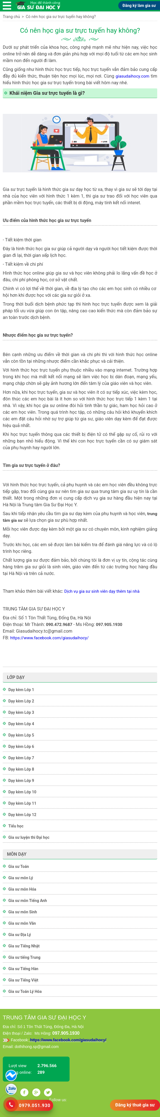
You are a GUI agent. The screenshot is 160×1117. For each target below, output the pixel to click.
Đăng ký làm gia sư (139, 5)
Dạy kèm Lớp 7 (21, 758)
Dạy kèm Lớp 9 (21, 780)
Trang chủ (11, 16)
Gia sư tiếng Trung (24, 957)
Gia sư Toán (18, 866)
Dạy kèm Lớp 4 (21, 724)
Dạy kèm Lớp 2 (21, 701)
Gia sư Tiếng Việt (23, 980)
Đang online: (20, 1072)
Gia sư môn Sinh (22, 912)
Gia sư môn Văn (22, 923)
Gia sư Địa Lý (19, 934)
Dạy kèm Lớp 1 (21, 689)
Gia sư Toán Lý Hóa (25, 991)
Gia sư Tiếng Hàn (23, 969)
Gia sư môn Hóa (22, 889)
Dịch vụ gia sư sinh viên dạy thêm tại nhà (101, 591)
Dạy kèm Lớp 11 (22, 803)
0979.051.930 (34, 1105)
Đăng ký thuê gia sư (135, 1105)
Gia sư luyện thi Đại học (29, 837)
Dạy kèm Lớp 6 (21, 746)
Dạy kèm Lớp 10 (22, 792)
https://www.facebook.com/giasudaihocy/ (49, 637)
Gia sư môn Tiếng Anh (27, 900)
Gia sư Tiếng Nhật (24, 946)
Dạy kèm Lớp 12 (22, 814)
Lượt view (17, 1065)
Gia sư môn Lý (20, 878)
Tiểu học (15, 826)
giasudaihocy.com (132, 76)
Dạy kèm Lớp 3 (21, 712)
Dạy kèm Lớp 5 (21, 735)
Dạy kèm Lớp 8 (21, 769)
